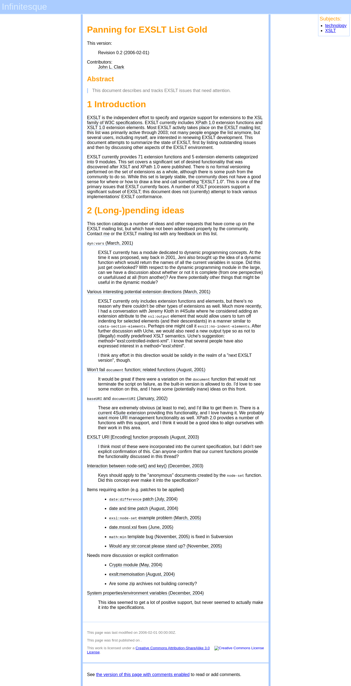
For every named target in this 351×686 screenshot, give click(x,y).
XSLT (330, 30)
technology (336, 25)
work (99, 648)
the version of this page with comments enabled (142, 674)
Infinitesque (24, 7)
